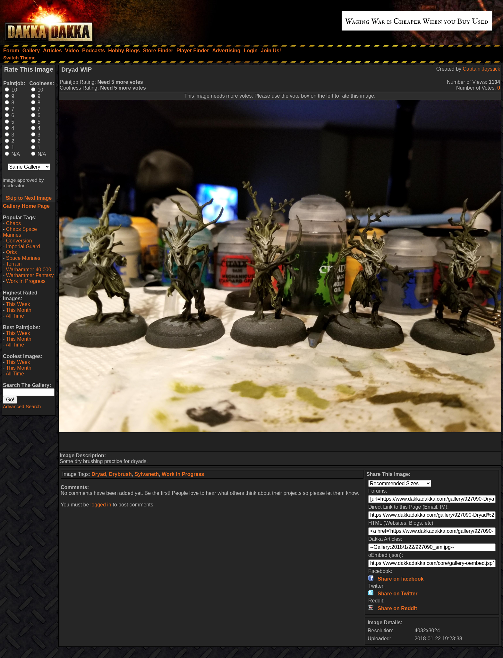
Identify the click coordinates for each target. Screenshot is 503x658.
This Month (18, 310)
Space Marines (23, 258)
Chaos (13, 223)
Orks (11, 252)
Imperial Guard (23, 246)
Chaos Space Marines (20, 232)
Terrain (13, 264)
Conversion (19, 240)
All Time (15, 316)
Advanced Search (22, 406)
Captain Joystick (481, 69)
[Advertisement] (280, 442)
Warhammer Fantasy (30, 275)
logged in (100, 504)
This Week (18, 304)
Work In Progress (26, 281)
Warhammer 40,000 (28, 269)
